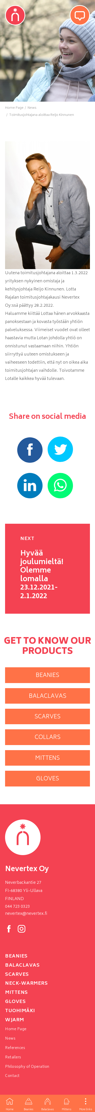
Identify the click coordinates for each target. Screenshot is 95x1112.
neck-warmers (26, 984)
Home (9, 1103)
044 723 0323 (17, 906)
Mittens (66, 1103)
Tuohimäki (20, 1011)
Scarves (17, 975)
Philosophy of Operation (27, 1067)
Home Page (16, 1029)
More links (85, 1103)
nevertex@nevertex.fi (26, 913)
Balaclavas (47, 1103)
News (10, 1039)
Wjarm (14, 1020)
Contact (12, 1076)
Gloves (15, 1002)
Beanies (28, 1103)
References (15, 1048)
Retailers (13, 1057)
